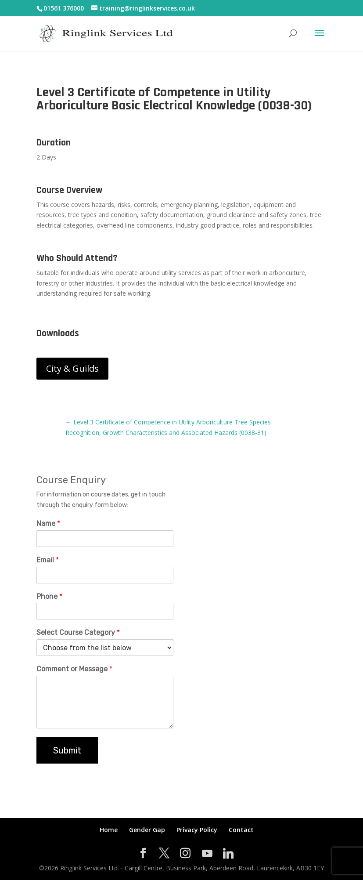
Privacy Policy (196, 830)
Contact (241, 830)
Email (47, 560)
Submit (67, 750)
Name (48, 523)
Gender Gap (147, 830)
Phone (49, 596)
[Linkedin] (228, 853)
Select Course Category (78, 632)
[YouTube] (207, 853)
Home (109, 830)
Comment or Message (74, 669)
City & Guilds (72, 368)
